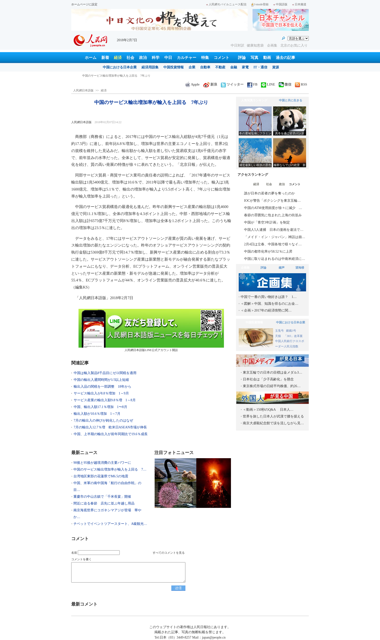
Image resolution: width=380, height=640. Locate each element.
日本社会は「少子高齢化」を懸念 (268, 379)
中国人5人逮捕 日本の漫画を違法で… (273, 230)
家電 (245, 67)
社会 (130, 58)
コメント (221, 58)
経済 (118, 58)
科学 (155, 58)
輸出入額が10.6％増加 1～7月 (97, 414)
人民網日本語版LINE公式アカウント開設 (151, 330)
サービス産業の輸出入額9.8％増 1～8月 (105, 400)
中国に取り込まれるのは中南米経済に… (274, 259)
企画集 (272, 45)
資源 (275, 67)
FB (252, 84)
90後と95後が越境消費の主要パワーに (107, 75)
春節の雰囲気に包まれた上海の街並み (273, 215)
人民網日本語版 (83, 90)
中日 (168, 58)
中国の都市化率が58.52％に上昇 (268, 251)
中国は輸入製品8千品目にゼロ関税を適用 (105, 373)
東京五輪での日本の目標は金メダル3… (272, 372)
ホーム (90, 58)
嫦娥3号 (291, 330)
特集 (205, 58)
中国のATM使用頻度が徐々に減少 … (273, 208)
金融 (233, 67)
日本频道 (299, 4)
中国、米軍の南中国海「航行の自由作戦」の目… (107, 486)
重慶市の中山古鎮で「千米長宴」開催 (102, 496)
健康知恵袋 (256, 45)
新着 (105, 58)
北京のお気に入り (294, 45)
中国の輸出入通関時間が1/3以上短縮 (101, 380)
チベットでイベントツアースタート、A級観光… (110, 524)
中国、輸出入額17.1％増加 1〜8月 (100, 407)
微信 (285, 84)
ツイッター (232, 84)
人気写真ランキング (254, 100)
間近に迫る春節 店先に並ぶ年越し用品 (104, 503)
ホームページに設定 (84, 4)
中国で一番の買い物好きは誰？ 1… (269, 297)
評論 (242, 58)
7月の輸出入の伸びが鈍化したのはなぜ (105, 420)
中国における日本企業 (120, 67)
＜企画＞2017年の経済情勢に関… (266, 310)
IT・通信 (260, 67)
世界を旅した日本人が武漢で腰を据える (273, 416)
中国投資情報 (173, 67)
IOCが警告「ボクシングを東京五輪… (272, 200)
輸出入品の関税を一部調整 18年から (102, 386)
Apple (192, 84)
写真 (254, 58)
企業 (192, 67)
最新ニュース (84, 452)
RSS (301, 84)
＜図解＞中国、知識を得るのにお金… (269, 303)
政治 (143, 58)
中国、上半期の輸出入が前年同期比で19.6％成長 (111, 434)
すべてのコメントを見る (169, 552)
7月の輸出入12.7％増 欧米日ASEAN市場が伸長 (110, 427)
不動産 (220, 67)
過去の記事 (285, 58)
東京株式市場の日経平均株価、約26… (272, 386)
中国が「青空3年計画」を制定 (267, 222)
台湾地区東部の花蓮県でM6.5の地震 (100, 476)
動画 (267, 58)
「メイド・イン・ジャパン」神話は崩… (274, 237)
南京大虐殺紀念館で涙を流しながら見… (273, 423)
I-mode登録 (260, 4)
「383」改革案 (293, 336)
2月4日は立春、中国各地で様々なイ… (273, 244)
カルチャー (186, 58)
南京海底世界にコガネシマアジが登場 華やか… (107, 513)
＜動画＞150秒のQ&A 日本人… (268, 409)
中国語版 (280, 4)
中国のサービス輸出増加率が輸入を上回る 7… (109, 469)
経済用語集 (150, 67)
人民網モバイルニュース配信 (226, 4)
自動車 (205, 67)
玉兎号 (279, 330)
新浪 (210, 84)
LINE (268, 84)
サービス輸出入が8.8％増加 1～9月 (101, 393)
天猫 (278, 336)
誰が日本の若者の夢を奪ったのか (269, 193)
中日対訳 (237, 45)
